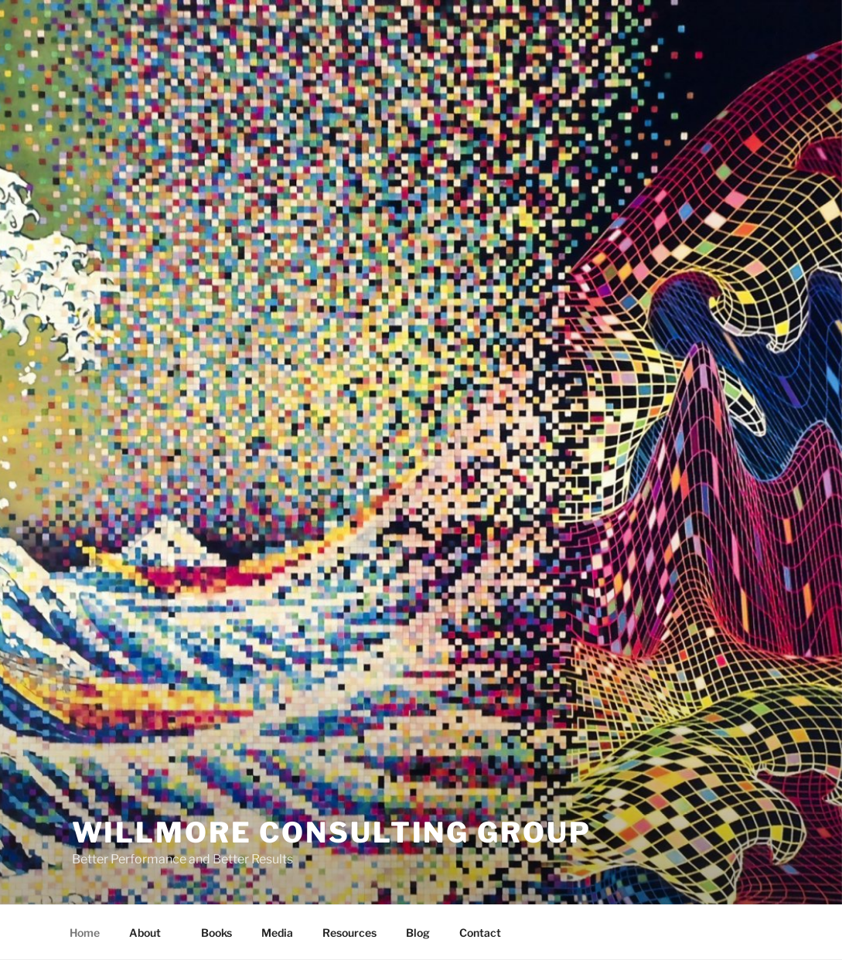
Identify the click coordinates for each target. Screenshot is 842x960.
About (152, 932)
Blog (418, 932)
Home (85, 932)
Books (216, 932)
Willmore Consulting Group (331, 832)
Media (277, 932)
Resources (349, 932)
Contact (480, 932)
